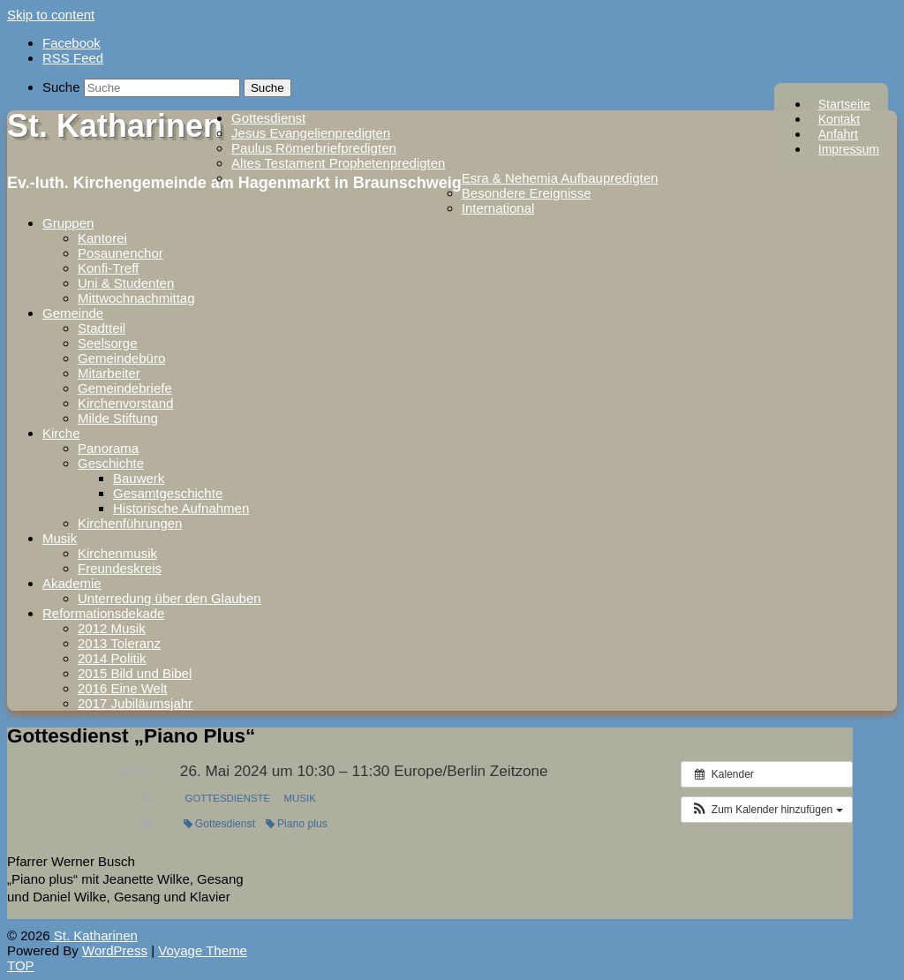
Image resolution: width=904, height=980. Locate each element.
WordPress (114, 950)
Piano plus (297, 824)
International (498, 207)
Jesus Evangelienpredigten (310, 132)
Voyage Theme (202, 950)
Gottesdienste (228, 798)
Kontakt (839, 119)
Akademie (72, 583)
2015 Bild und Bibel (135, 673)
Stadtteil (101, 327)
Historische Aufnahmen (181, 508)
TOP (20, 965)
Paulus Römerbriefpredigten (313, 147)
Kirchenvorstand (125, 403)
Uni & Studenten (126, 282)
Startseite (844, 104)
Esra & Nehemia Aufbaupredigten (560, 177)
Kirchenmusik (117, 553)
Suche (61, 86)
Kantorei (102, 237)
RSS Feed (72, 57)
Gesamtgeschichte (167, 493)
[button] (766, 809)
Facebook (71, 42)
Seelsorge (108, 343)
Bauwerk (138, 478)
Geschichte (111, 463)
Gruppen (68, 222)
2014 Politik (112, 658)
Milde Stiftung (118, 418)
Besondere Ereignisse (526, 192)
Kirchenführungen (130, 523)
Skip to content (50, 14)
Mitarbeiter (109, 373)
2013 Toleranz (119, 643)
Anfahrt (838, 134)
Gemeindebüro (121, 358)
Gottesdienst (268, 117)
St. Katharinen (114, 126)
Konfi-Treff (108, 267)
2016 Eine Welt (122, 688)
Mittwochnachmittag (136, 297)
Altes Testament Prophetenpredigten (338, 162)
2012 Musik (112, 628)
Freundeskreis (120, 568)
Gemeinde (72, 312)
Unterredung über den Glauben (169, 598)
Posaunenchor (120, 252)
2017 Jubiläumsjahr (135, 703)
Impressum (848, 149)
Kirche (61, 433)
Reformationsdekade (103, 613)
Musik (59, 538)
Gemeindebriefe (125, 388)
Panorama (108, 448)
